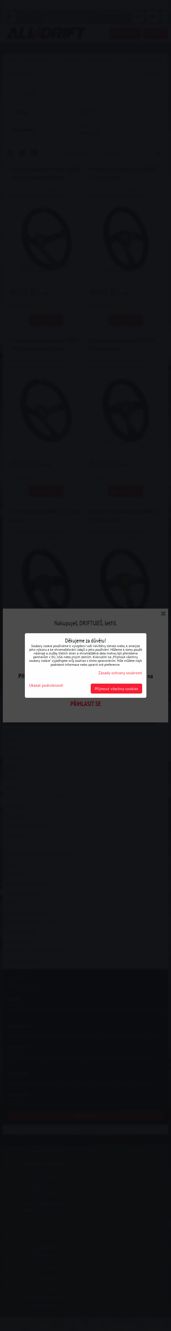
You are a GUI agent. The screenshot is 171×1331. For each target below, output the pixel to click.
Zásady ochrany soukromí (120, 672)
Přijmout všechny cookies (116, 688)
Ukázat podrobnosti (46, 685)
